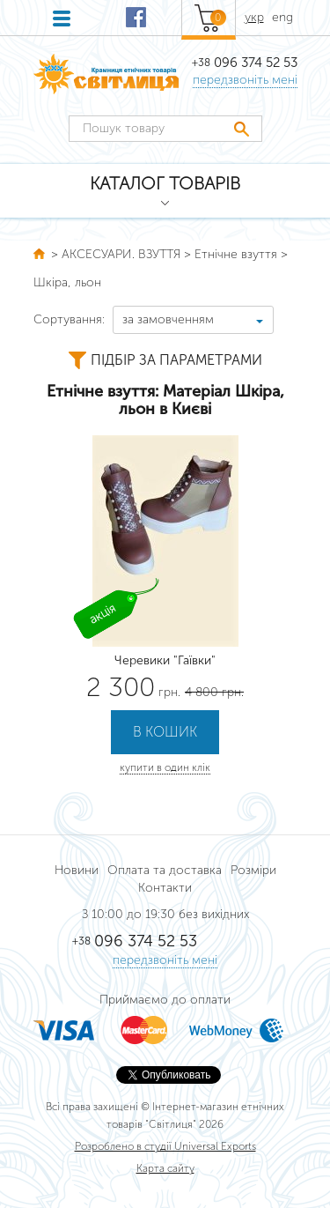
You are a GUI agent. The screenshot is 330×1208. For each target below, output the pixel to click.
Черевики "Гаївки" (165, 660)
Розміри (253, 870)
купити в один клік (165, 767)
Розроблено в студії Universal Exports (165, 1146)
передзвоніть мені (245, 79)
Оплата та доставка (164, 870)
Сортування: (69, 319)
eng (282, 17)
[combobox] (193, 320)
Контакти (165, 887)
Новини (77, 870)
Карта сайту (165, 1168)
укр (254, 17)
